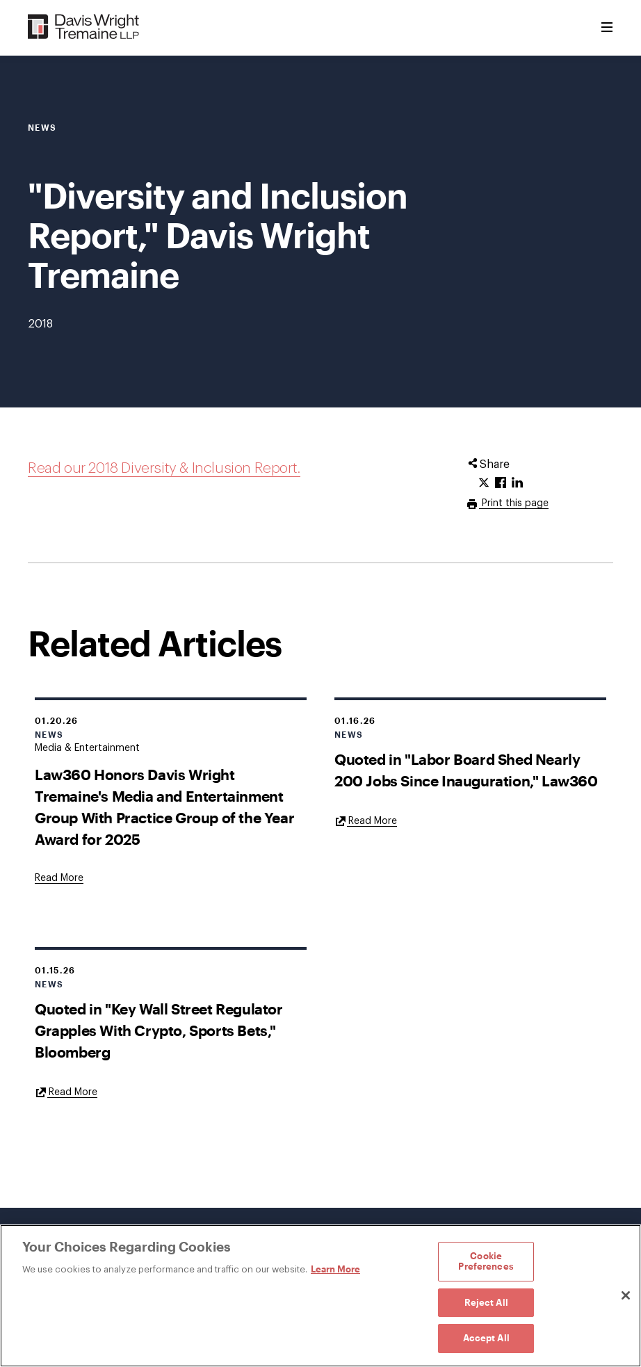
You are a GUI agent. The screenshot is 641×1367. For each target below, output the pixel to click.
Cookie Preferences (485, 1261)
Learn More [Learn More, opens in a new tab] (335, 1269)
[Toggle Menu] (607, 28)
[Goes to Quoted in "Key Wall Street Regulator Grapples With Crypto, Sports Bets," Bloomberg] (66, 1091)
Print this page (514, 503)
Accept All (486, 1337)
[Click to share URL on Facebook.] (500, 483)
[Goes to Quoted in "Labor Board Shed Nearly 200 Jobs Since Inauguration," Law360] (365, 820)
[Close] (625, 1295)
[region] (320, 1295)
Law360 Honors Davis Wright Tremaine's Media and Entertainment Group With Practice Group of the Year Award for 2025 (164, 807)
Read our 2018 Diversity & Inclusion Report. (164, 468)
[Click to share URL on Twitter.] (483, 483)
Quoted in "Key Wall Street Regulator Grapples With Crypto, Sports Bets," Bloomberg (159, 1030)
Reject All (486, 1302)
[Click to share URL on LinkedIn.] (517, 483)
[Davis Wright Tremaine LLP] (84, 27)
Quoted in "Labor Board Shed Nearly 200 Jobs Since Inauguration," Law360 (466, 769)
